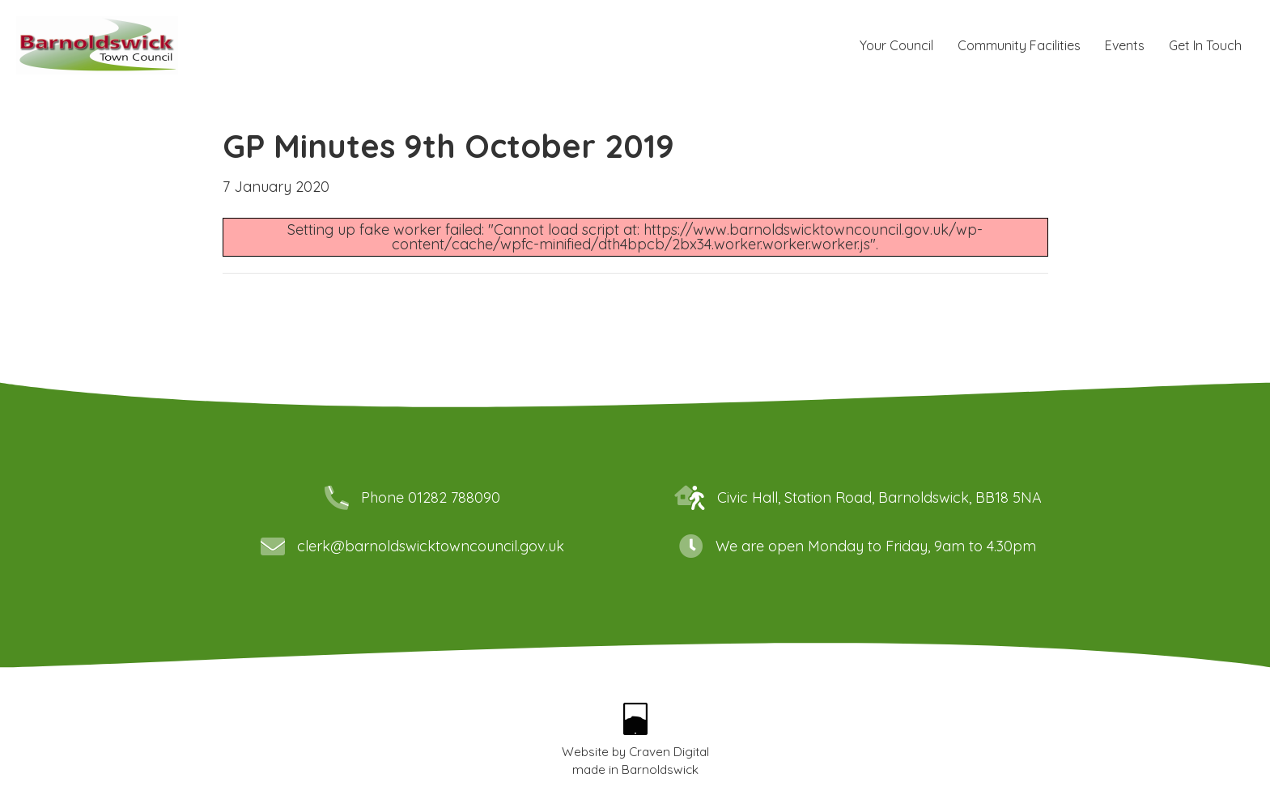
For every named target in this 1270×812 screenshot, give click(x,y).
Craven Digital (669, 751)
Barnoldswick (660, 769)
